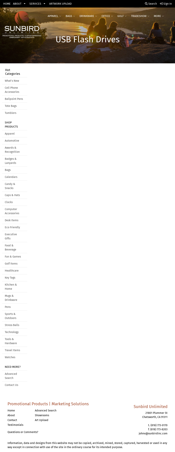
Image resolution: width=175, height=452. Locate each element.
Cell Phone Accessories (12, 89)
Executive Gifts (11, 236)
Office (107, 16)
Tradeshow (140, 16)
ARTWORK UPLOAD (60, 3)
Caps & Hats (12, 195)
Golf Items (11, 263)
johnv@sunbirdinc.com (153, 433)
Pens (8, 307)
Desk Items (11, 220)
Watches (10, 357)
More (159, 16)
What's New (12, 80)
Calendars (11, 177)
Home (11, 410)
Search (151, 3)
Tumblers (10, 113)
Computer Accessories (12, 211)
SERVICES (35, 3)
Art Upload (41, 420)
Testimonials (15, 424)
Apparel (54, 16)
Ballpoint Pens (14, 99)
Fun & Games (13, 256)
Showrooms (42, 415)
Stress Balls (12, 325)
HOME (7, 3)
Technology (12, 332)
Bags (70, 16)
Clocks (9, 202)
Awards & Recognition (12, 149)
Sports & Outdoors (10, 316)
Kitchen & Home (11, 286)
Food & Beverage (10, 247)
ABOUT (17, 3)
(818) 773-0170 (159, 425)
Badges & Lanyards (11, 161)
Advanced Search (11, 376)
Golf (122, 16)
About (11, 415)
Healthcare (12, 270)
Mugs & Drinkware (11, 298)
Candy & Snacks (10, 186)
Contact (12, 420)
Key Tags (10, 277)
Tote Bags (11, 106)
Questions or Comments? (23, 432)
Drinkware (88, 16)
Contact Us (11, 385)
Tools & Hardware (11, 341)
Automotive (12, 140)
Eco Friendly (12, 227)
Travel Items (12, 350)
